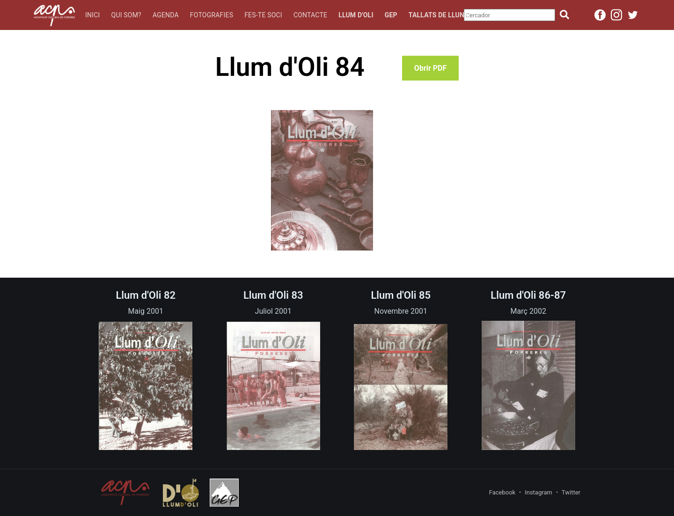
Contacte (310, 15)
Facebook (502, 492)
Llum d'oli (356, 15)
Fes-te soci (263, 15)
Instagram (538, 492)
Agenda (166, 15)
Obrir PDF (430, 68)
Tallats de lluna (439, 15)
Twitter (571, 492)
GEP (391, 15)
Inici (92, 15)
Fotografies (211, 15)
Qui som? (126, 15)
